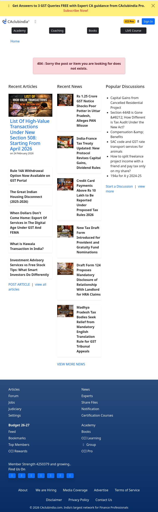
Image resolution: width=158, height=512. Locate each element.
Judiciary (15, 409)
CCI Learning (91, 438)
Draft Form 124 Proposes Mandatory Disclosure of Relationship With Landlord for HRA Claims (89, 280)
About (22, 490)
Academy (19, 30)
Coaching (57, 30)
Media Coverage (75, 490)
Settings (15, 415)
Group (89, 444)
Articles (14, 389)
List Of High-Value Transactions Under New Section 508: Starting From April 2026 (29, 135)
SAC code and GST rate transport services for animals (128, 146)
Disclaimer (54, 500)
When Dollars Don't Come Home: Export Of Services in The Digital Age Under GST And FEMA (28, 223)
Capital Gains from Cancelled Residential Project (127, 103)
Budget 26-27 (19, 425)
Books (93, 30)
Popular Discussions (125, 86)
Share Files (90, 402)
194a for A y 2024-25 (126, 176)
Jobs (12, 402)
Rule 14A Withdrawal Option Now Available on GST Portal (30, 176)
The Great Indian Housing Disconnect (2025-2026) (26, 197)
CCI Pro (87, 451)
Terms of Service (127, 490)
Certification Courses (97, 415)
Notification (90, 409)
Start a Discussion (119, 186)
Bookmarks (17, 438)
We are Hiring (46, 490)
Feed (12, 431)
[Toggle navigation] (35, 21)
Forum (13, 396)
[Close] (153, 5)
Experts (87, 396)
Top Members (19, 444)
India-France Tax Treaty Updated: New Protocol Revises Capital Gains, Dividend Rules (89, 153)
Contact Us (104, 500)
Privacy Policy (79, 500)
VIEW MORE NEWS (71, 364)
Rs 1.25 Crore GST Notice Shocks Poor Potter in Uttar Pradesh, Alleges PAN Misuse (88, 111)
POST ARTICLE (19, 284)
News (86, 389)
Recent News (69, 86)
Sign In (148, 21)
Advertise (101, 490)
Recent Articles (23, 86)
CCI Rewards (18, 451)
